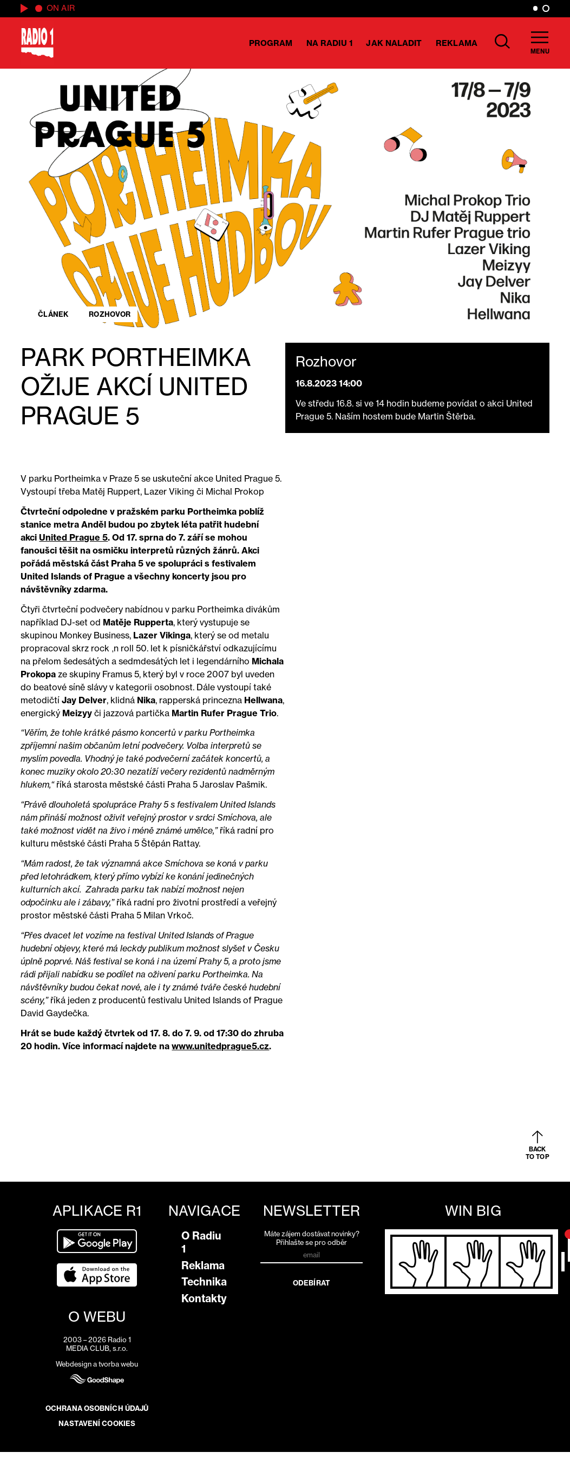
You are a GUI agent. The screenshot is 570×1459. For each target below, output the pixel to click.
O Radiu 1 (201, 1242)
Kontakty (204, 1298)
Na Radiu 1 (329, 43)
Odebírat (311, 1282)
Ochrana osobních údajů (96, 1408)
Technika (204, 1281)
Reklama (456, 43)
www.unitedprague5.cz (220, 1046)
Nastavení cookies (96, 1423)
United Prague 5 (73, 537)
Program (271, 43)
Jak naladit (394, 43)
